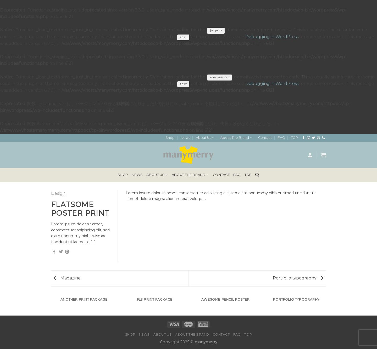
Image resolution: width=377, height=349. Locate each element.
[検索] (257, 175)
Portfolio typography (298, 278)
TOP (294, 138)
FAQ (281, 138)
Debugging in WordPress (271, 36)
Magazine (67, 278)
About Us (205, 137)
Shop (170, 138)
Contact (265, 138)
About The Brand (236, 137)
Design (58, 193)
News (185, 138)
